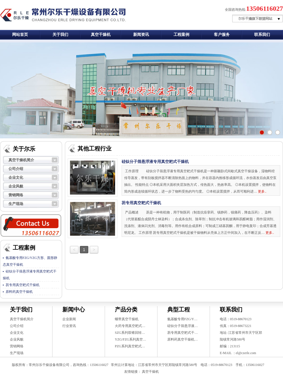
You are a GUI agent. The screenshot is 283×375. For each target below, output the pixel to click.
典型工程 (178, 309)
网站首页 (20, 34)
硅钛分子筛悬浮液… (182, 326)
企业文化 (15, 177)
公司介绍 (15, 169)
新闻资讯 (141, 34)
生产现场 (15, 204)
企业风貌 (15, 186)
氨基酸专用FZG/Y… (182, 319)
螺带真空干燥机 (127, 319)
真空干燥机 (101, 34)
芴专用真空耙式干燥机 (23, 285)
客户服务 (222, 34)
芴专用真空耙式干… (182, 333)
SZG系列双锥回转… (130, 333)
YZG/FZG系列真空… (130, 339)
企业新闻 (69, 319)
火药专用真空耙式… (130, 326)
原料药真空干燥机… (182, 339)
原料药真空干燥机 (19, 292)
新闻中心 (73, 309)
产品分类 (126, 309)
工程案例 (181, 34)
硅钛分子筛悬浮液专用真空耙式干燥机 (155, 162)
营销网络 (15, 195)
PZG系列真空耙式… (130, 346)
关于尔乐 (24, 149)
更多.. (262, 191)
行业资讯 (69, 326)
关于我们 (60, 34)
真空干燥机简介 (21, 160)
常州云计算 (119, 365)
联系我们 (262, 34)
